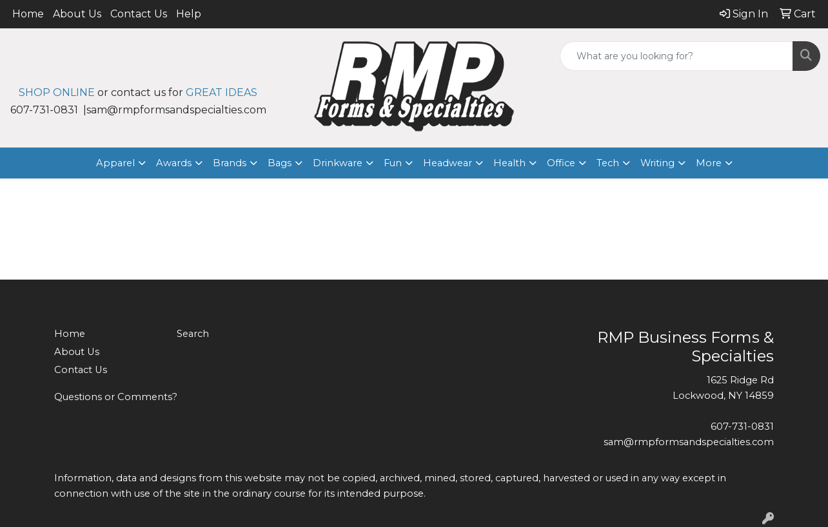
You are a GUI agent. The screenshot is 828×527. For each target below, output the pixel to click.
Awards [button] (174, 163)
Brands (229, 163)
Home (28, 14)
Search (193, 334)
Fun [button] (393, 163)
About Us (77, 14)
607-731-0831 (742, 426)
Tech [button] (607, 163)
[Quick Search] (676, 56)
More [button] (709, 163)
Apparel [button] (115, 163)
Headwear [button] (447, 163)
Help (188, 14)
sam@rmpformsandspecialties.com (689, 442)
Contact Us (138, 14)
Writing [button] (657, 163)
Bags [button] (279, 163)
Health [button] (509, 163)
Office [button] (561, 163)
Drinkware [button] (337, 163)
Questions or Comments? (115, 397)
